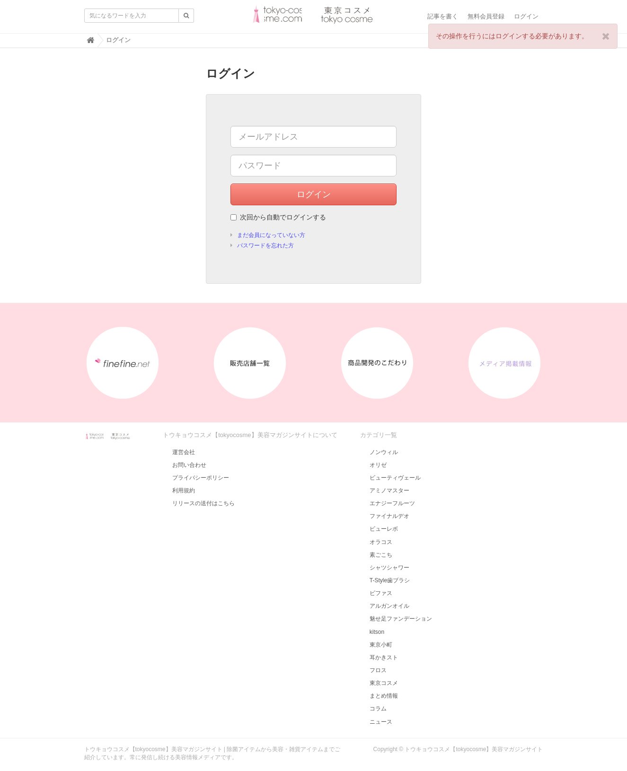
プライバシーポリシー (200, 477)
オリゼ (378, 465)
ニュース (381, 721)
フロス (378, 670)
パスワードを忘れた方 (265, 245)
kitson (377, 632)
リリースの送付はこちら (203, 503)
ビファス (381, 593)
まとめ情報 (384, 695)
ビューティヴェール (395, 477)
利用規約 (183, 490)
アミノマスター (389, 490)
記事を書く (442, 16)
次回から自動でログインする (278, 217)
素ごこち (381, 555)
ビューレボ (384, 529)
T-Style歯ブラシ (390, 580)
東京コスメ (384, 683)
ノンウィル (384, 452)
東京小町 (381, 644)
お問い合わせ (189, 465)
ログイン (526, 16)
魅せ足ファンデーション (401, 618)
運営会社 (183, 452)
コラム (378, 708)
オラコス (381, 542)
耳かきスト (384, 657)
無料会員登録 (486, 16)
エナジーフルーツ (392, 503)
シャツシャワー (389, 567)
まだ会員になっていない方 (271, 235)
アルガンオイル (389, 606)
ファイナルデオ (389, 516)
